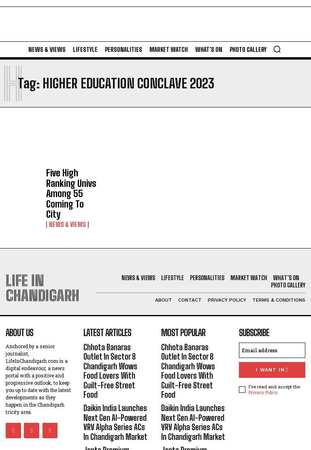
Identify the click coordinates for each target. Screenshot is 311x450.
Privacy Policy (263, 355)
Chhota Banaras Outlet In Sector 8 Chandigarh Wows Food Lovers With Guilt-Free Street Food (116, 323)
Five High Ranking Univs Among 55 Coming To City (69, 179)
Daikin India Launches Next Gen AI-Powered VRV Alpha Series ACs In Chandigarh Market (115, 358)
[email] (272, 315)
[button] (277, 49)
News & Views (64, 195)
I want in (272, 334)
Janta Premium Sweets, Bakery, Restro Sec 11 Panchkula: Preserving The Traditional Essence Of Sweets (116, 396)
